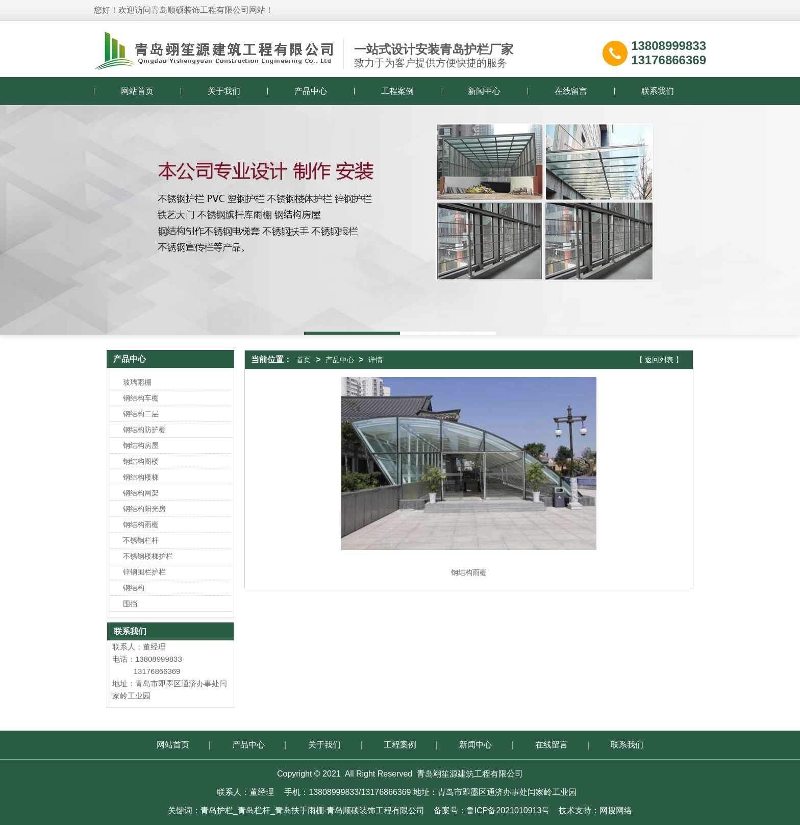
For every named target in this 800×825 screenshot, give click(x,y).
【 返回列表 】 (659, 360)
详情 (375, 360)
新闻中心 (484, 91)
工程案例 (397, 91)
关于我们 (224, 91)
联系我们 (657, 91)
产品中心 (310, 91)
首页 (303, 360)
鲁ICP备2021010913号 (508, 810)
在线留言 (571, 91)
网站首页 (137, 91)
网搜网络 (615, 810)
